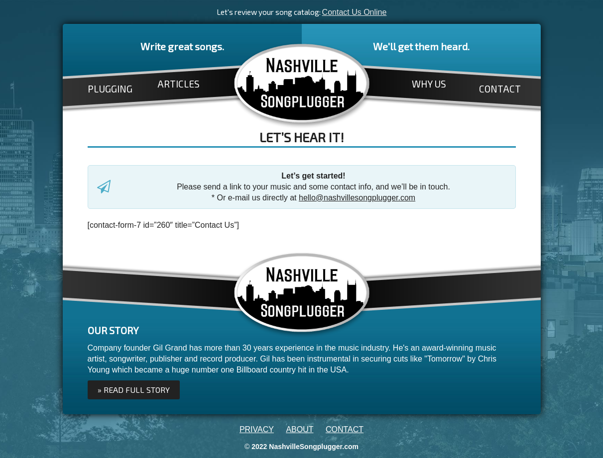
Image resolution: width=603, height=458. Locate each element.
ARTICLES (178, 84)
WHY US (429, 84)
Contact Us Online (354, 12)
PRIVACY (257, 429)
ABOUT (299, 429)
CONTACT (500, 88)
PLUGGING (110, 88)
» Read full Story (134, 389)
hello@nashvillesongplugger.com (357, 197)
